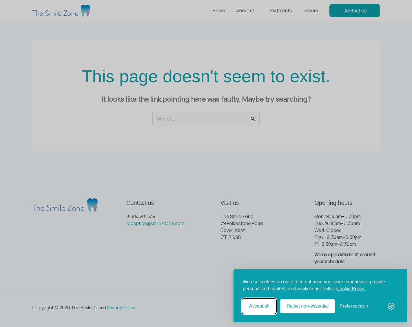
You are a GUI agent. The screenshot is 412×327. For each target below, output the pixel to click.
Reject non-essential (308, 306)
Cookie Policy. (350, 288)
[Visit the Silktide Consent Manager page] (391, 306)
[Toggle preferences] (354, 306)
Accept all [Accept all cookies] (259, 306)
